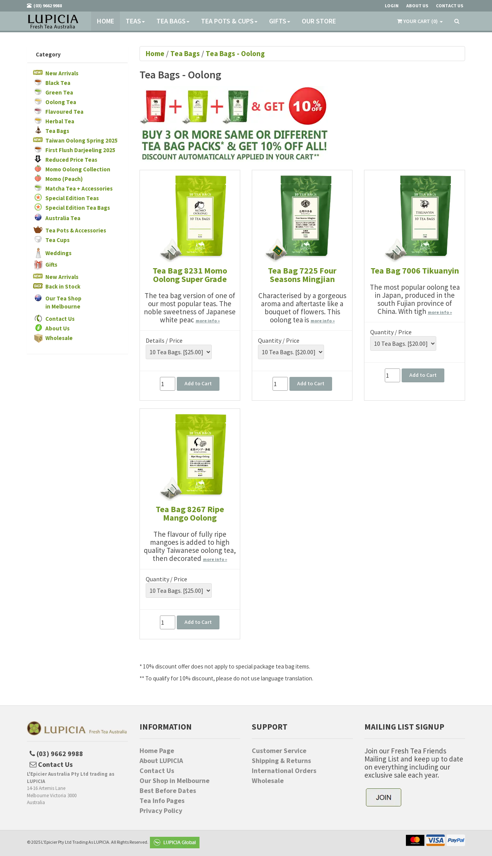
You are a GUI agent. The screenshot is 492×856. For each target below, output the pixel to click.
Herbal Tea (59, 121)
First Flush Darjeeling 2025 (80, 150)
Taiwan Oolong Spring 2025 (81, 140)
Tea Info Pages (162, 800)
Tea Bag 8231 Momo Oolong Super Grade (190, 274)
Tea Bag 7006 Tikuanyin (415, 270)
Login (392, 5)
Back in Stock (62, 286)
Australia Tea (62, 218)
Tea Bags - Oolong (235, 53)
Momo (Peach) (64, 178)
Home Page (157, 751)
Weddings (58, 253)
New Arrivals (61, 73)
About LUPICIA (161, 760)
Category (48, 54)
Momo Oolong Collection (77, 169)
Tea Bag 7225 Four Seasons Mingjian (302, 274)
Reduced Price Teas (71, 159)
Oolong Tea (60, 102)
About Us (57, 328)
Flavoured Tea (64, 111)
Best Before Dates (168, 790)
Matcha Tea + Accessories (79, 188)
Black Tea (57, 82)
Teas (135, 21)
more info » (208, 320)
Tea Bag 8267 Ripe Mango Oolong (190, 513)
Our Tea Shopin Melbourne (63, 302)
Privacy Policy (161, 810)
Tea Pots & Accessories (75, 230)
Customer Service (279, 751)
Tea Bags (172, 21)
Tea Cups (57, 240)
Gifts (279, 21)
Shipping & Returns (281, 760)
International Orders (284, 770)
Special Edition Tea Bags (77, 207)
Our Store (319, 21)
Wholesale (59, 338)
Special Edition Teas (72, 198)
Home (105, 21)
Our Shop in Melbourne (174, 780)
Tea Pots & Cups (229, 21)
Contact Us (60, 318)
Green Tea (59, 92)
